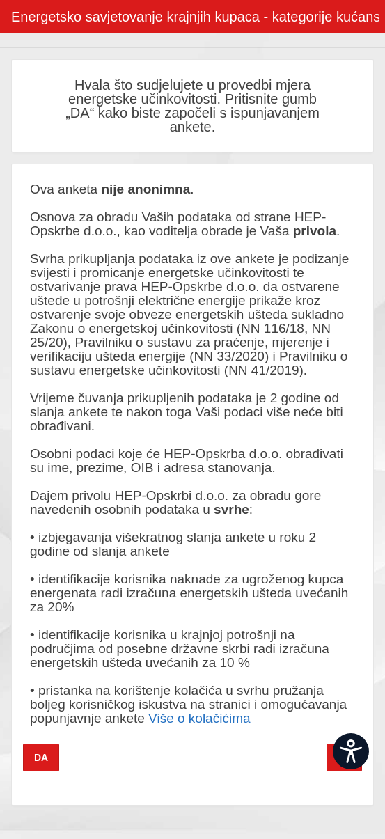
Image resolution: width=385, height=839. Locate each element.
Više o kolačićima (199, 718)
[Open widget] (351, 751)
